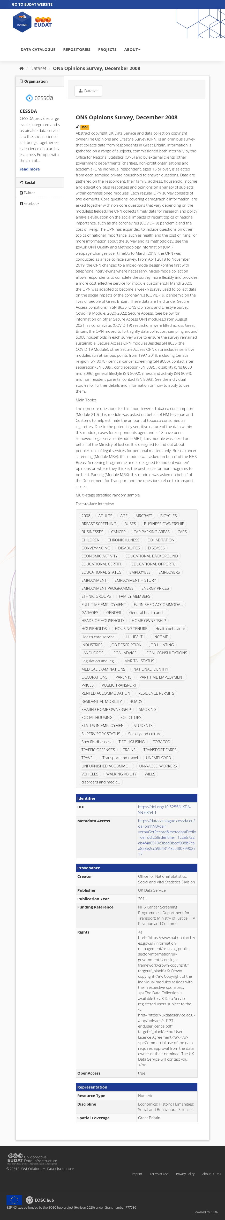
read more (30, 169)
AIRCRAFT (144, 515)
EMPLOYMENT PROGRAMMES (107, 588)
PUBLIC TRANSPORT (119, 685)
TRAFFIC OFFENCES (98, 749)
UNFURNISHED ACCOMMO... (106, 765)
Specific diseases (96, 741)
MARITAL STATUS (139, 660)
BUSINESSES (92, 531)
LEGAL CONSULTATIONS (166, 652)
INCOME (160, 636)
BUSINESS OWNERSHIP (164, 523)
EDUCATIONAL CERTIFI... (102, 563)
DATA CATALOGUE (38, 49)
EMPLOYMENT (94, 580)
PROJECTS (107, 49)
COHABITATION (161, 539)
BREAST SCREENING (98, 523)
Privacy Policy (185, 1174)
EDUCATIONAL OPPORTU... (155, 563)
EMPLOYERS (169, 572)
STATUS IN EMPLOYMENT (103, 725)
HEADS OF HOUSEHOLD (102, 620)
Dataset (39, 68)
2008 (85, 515)
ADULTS (105, 515)
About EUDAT (211, 1174)
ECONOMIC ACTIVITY (99, 555)
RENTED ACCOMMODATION (105, 693)
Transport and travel (120, 757)
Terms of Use (159, 1174)
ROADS (136, 701)
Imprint (137, 1174)
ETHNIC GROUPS (96, 596)
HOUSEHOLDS (94, 628)
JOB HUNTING (161, 644)
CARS (182, 531)
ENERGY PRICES (155, 588)
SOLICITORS (131, 717)
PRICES (87, 685)
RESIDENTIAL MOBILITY (101, 701)
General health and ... (148, 612)
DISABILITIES (129, 547)
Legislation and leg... (98, 660)
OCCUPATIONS (94, 677)
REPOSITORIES (76, 49)
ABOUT (132, 49)
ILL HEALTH (135, 636)
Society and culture (144, 733)
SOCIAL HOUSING (97, 717)
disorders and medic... (100, 781)
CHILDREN (90, 539)
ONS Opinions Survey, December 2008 (96, 68)
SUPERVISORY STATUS (100, 733)
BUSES (130, 523)
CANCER (118, 531)
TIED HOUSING (131, 741)
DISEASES (156, 547)
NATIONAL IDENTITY (150, 669)
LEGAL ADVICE (124, 652)
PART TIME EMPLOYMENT (161, 677)
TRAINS (129, 749)
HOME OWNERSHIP (149, 620)
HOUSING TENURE (131, 628)
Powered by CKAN (206, 1212)
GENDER (113, 612)
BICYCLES (168, 515)
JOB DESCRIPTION (125, 644)
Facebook (29, 203)
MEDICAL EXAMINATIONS (103, 669)
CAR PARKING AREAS (152, 531)
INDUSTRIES (91, 644)
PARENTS (124, 677)
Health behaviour (170, 628)
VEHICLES (89, 773)
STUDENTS (143, 725)
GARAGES (89, 612)
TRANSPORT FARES (160, 749)
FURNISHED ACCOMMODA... (158, 604)
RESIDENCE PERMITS (156, 693)
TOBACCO (161, 741)
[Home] (21, 68)
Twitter (27, 192)
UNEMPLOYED (158, 757)
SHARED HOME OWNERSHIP (106, 709)
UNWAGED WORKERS (158, 765)
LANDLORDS (92, 652)
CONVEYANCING (95, 547)
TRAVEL (87, 757)
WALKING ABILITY (121, 773)
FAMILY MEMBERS (135, 596)
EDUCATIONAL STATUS (101, 572)
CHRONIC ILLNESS (123, 539)
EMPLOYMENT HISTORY (135, 580)
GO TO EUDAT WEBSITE (32, 4)
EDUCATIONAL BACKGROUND (151, 555)
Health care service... (99, 636)
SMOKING (147, 709)
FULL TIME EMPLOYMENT (103, 604)
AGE (124, 515)
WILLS (150, 773)
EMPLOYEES (140, 572)
